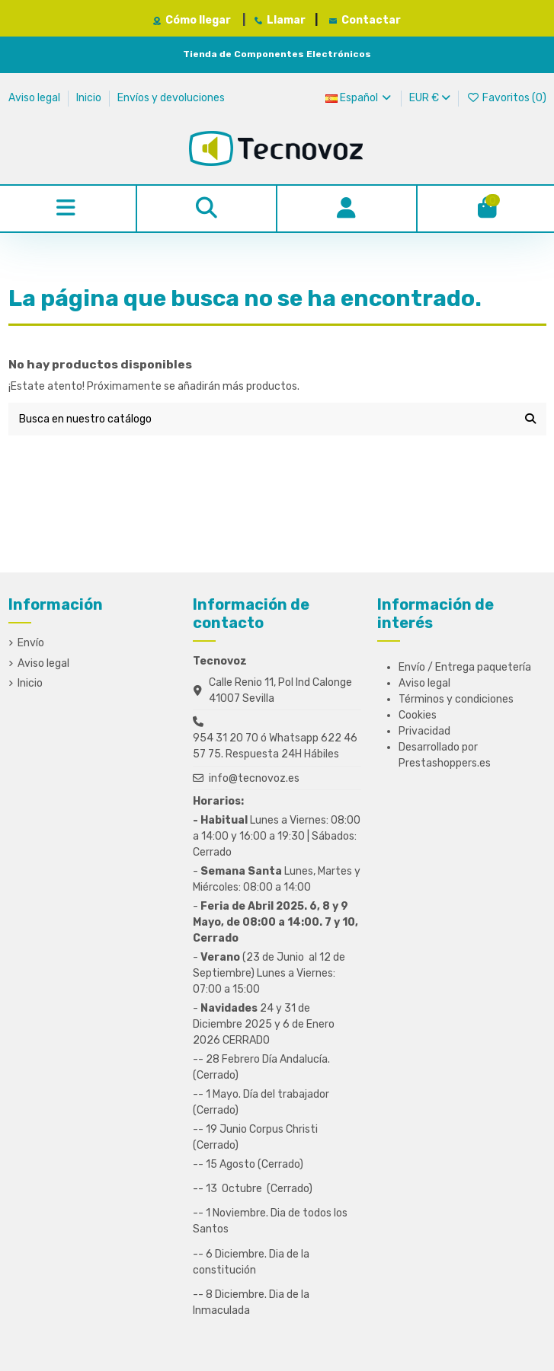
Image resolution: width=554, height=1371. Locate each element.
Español (359, 97)
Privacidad (424, 731)
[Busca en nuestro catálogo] (530, 419)
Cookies (418, 715)
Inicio (90, 97)
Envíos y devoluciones (171, 97)
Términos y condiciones (456, 699)
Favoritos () (506, 97)
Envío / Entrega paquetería (465, 667)
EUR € (429, 97)
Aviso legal (35, 97)
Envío (31, 642)
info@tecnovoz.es (254, 778)
